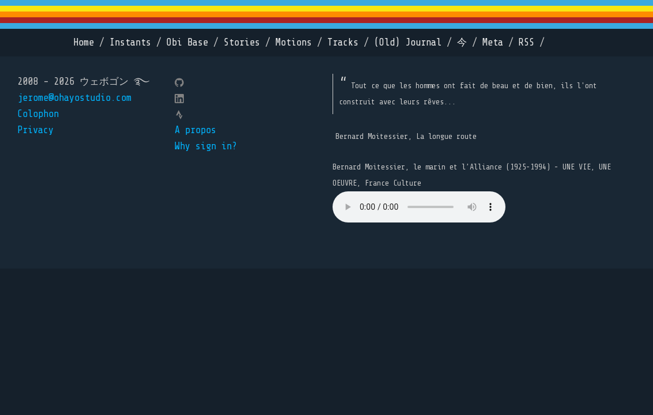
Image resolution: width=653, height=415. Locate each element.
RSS (526, 42)
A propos (195, 129)
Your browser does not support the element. (419, 206)
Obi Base (187, 42)
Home (83, 42)
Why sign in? (206, 146)
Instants (130, 42)
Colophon (38, 113)
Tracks (342, 42)
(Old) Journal (407, 42)
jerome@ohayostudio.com (74, 97)
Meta (492, 42)
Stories (242, 42)
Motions (293, 42)
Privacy (35, 129)
